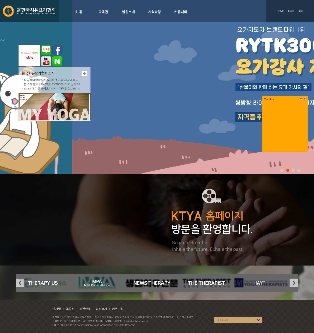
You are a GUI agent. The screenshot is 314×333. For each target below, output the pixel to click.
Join (301, 11)
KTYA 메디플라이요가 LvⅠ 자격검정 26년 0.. (52, 88)
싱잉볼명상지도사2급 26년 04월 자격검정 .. (51, 79)
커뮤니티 (117, 309)
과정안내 (85, 309)
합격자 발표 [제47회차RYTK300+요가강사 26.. (52, 84)
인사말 (56, 309)
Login (291, 11)
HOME (280, 11)
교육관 (70, 309)
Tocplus (269, 99)
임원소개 (101, 309)
